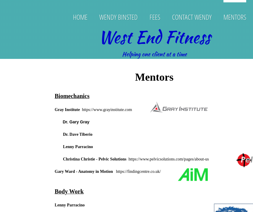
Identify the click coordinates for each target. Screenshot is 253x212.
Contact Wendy (192, 17)
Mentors (234, 17)
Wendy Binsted (118, 17)
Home (80, 17)
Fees (155, 17)
